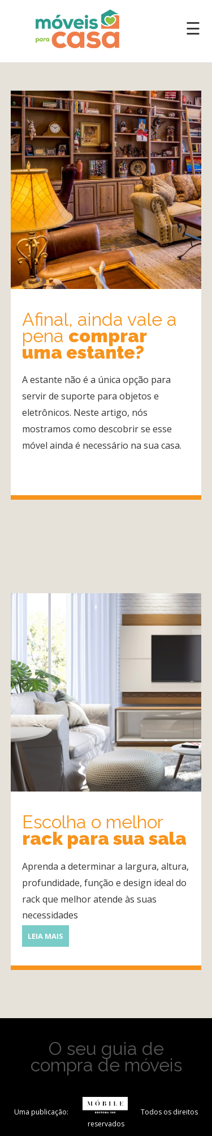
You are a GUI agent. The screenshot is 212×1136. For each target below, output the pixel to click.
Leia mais (38, 466)
